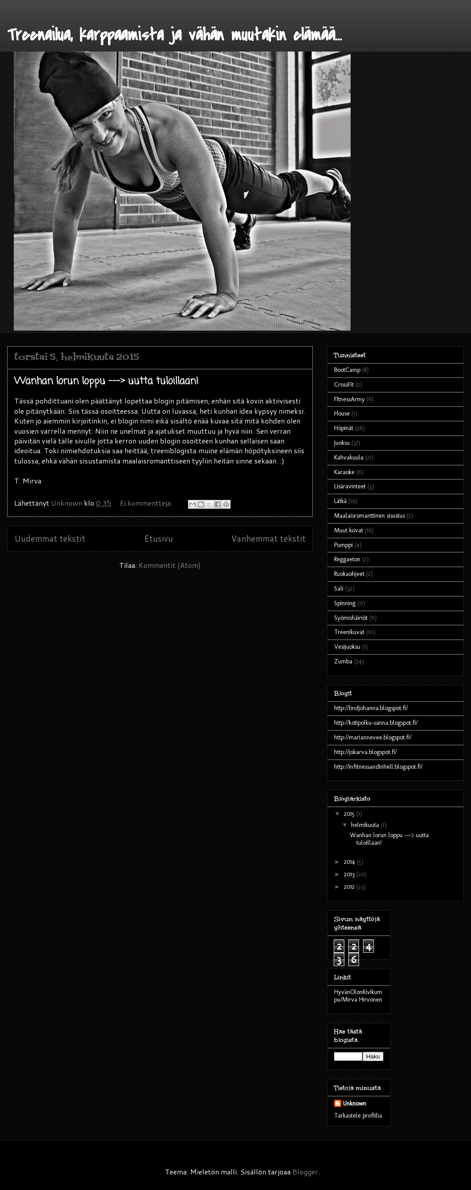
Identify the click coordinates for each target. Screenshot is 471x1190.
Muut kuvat (348, 530)
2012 (350, 887)
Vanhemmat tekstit (268, 538)
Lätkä (340, 501)
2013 (350, 874)
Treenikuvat (349, 632)
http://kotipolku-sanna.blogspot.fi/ (376, 723)
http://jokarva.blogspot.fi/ (365, 752)
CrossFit (344, 384)
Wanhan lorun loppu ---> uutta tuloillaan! (106, 381)
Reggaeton (347, 559)
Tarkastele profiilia (358, 1115)
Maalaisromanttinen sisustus (369, 515)
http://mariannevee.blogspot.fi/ (372, 737)
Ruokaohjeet (349, 574)
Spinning (344, 603)
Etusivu (158, 538)
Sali (338, 588)
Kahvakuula (348, 457)
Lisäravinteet (350, 486)
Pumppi (343, 545)
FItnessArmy (349, 399)
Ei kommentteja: (147, 503)
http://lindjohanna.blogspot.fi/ (371, 708)
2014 (350, 862)
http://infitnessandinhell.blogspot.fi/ (378, 767)
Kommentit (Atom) (170, 565)
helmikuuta (366, 825)
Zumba (343, 661)
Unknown (354, 1103)
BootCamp (347, 370)
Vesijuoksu (347, 647)
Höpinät (343, 428)
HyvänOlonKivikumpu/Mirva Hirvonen (358, 995)
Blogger (305, 1171)
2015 (350, 814)
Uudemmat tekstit (49, 538)
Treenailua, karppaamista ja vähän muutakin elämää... (174, 35)
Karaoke (344, 472)
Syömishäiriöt (350, 618)
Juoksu (342, 443)
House (342, 413)
